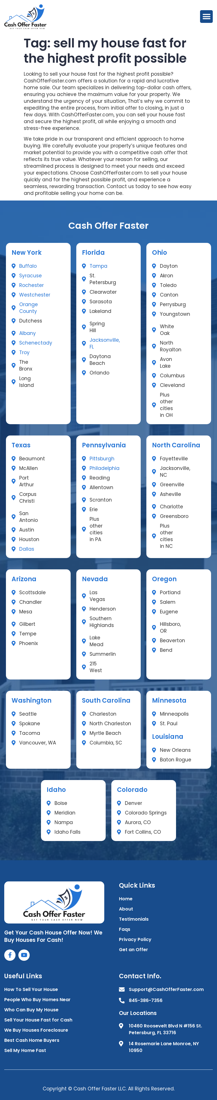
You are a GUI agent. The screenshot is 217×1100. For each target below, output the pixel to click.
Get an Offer (133, 949)
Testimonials (134, 919)
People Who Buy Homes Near (37, 999)
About (126, 909)
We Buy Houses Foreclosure (36, 1030)
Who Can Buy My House (31, 1010)
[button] (206, 16)
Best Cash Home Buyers (31, 1040)
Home (126, 899)
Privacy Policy (135, 939)
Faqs (124, 929)
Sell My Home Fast (25, 1050)
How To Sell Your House (31, 989)
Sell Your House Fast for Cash (38, 1020)
